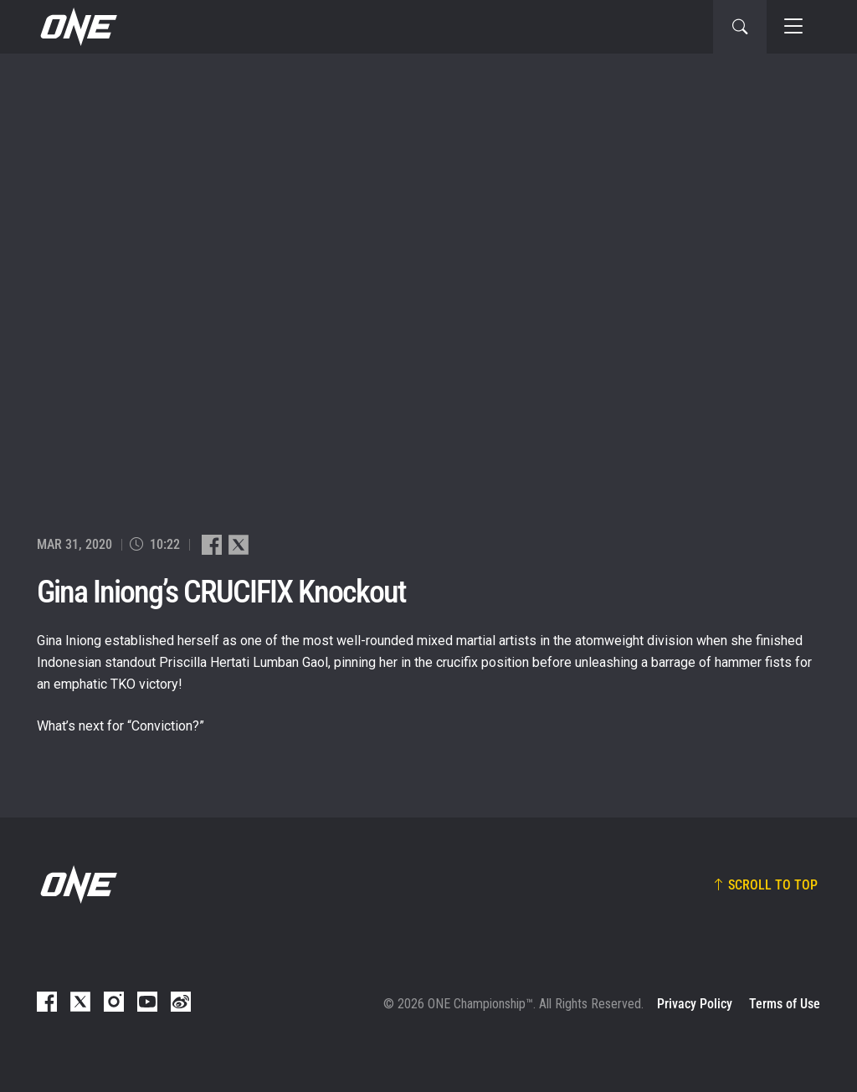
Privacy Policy (694, 1004)
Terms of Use (784, 1004)
